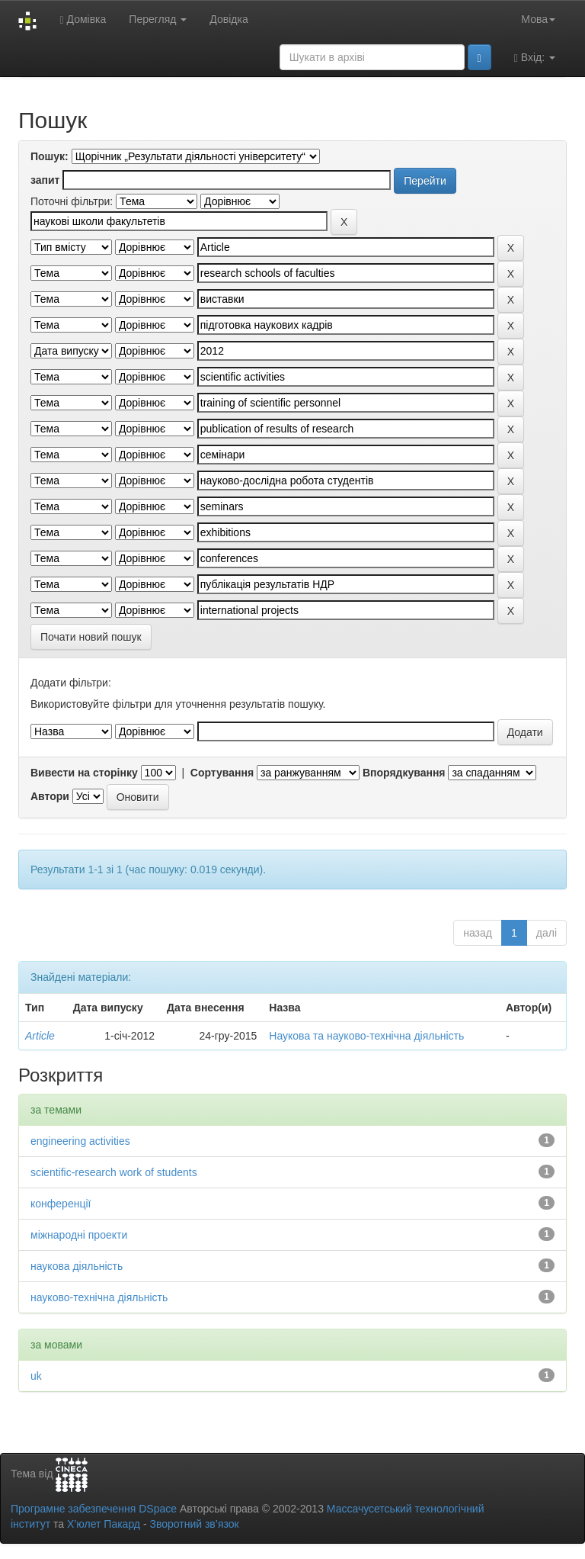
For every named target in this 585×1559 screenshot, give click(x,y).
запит (44, 180)
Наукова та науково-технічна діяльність (366, 1036)
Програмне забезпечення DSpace (94, 1509)
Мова (538, 19)
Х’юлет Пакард (103, 1524)
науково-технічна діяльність (99, 1297)
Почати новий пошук (91, 637)
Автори (49, 796)
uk (36, 1376)
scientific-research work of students (113, 1172)
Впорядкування (404, 773)
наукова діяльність (76, 1266)
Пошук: (49, 156)
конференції (60, 1203)
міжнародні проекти (78, 1235)
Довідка (228, 19)
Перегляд (158, 19)
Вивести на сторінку (84, 773)
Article (40, 1036)
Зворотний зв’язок (193, 1524)
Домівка (82, 19)
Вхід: (534, 57)
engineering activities (80, 1141)
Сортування (222, 773)
